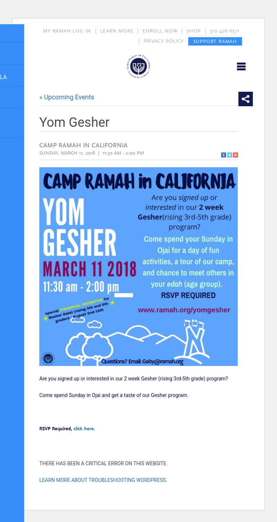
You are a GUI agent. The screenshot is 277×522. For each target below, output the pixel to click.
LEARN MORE (117, 31)
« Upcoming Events (66, 97)
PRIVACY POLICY (164, 41)
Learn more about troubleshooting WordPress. (103, 480)
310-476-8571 (225, 31)
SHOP (193, 31)
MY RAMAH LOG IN (67, 31)
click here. (85, 429)
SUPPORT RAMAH (215, 41)
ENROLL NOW (160, 31)
